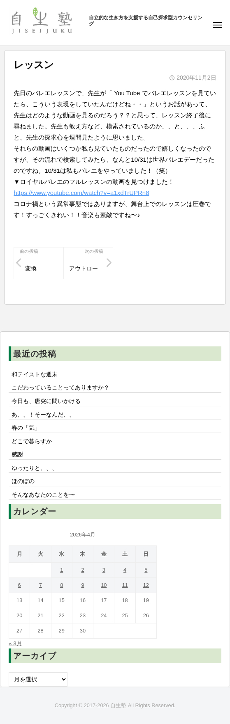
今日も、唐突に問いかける (46, 401)
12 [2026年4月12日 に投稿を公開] (146, 585)
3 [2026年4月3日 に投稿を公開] (103, 570)
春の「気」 (26, 428)
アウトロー (83, 269)
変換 (31, 269)
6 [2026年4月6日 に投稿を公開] (19, 585)
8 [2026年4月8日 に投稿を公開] (61, 585)
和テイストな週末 (35, 374)
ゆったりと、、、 (35, 468)
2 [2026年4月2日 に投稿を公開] (82, 570)
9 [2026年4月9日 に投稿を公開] (82, 585)
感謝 (17, 454)
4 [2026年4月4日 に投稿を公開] (124, 570)
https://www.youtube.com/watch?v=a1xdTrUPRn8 (81, 192)
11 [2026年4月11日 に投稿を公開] (125, 585)
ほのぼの (23, 481)
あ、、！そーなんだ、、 (43, 415)
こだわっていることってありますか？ (60, 388)
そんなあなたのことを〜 (43, 495)
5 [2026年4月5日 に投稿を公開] (145, 570)
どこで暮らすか (32, 441)
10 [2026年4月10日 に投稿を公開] (104, 585)
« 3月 (15, 643)
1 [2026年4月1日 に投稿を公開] (61, 570)
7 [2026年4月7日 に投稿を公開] (40, 585)
